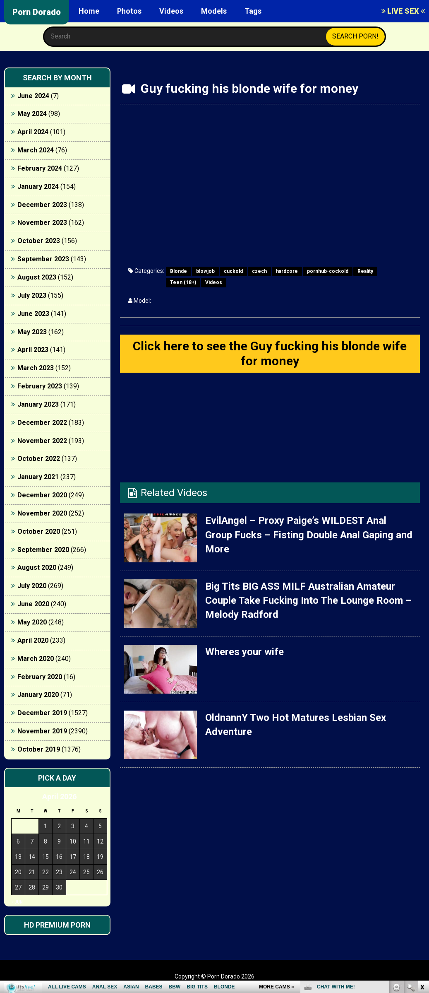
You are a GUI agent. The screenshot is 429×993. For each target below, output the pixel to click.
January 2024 (38, 186)
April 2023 (32, 350)
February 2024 (39, 168)
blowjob (205, 271)
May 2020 (32, 622)
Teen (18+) (183, 282)
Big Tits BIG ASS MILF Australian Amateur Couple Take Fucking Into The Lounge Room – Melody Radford (308, 601)
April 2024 (32, 132)
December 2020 (42, 495)
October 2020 (38, 531)
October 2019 (38, 749)
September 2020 (43, 550)
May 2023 (32, 332)
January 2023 (38, 404)
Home (89, 11)
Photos (129, 11)
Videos (171, 11)
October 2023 (38, 241)
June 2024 (33, 96)
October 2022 (38, 459)
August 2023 (36, 277)
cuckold (233, 271)
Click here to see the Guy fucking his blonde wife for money (270, 353)
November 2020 (42, 513)
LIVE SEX (403, 11)
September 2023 (43, 259)
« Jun (17, 902)
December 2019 (42, 713)
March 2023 (35, 368)
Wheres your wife (244, 652)
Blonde (178, 271)
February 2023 (39, 386)
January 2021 (38, 477)
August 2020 (36, 567)
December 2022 (42, 423)
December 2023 (42, 205)
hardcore (287, 271)
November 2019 (42, 731)
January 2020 (38, 695)
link (422, 863)
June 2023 (33, 314)
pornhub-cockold (327, 271)
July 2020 (31, 586)
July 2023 (31, 295)
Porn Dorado (36, 12)
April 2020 (32, 640)
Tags (252, 11)
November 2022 (42, 441)
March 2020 (35, 659)
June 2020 (33, 604)
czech (259, 271)
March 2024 (35, 150)
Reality (365, 271)
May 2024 (32, 114)
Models (214, 11)
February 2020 (39, 677)
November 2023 (42, 223)
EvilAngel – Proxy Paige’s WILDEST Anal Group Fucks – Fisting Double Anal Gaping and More (308, 535)
